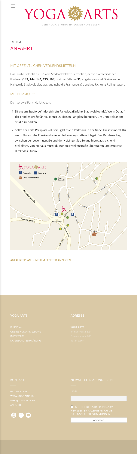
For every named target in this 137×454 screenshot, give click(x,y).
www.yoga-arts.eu (22, 396)
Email (74, 391)
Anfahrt (15, 405)
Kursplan (16, 327)
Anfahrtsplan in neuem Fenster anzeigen (40, 260)
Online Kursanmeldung (25, 331)
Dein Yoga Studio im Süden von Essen (70, 24)
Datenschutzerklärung (25, 340)
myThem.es (80, 447)
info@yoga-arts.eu (22, 400)
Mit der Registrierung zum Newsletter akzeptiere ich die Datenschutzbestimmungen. (92, 410)
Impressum (17, 336)
